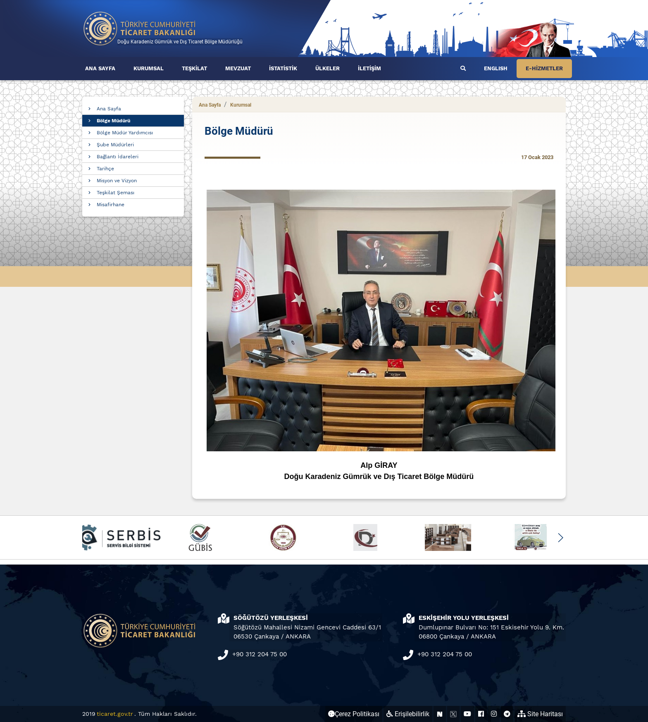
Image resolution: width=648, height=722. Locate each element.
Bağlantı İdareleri (117, 157)
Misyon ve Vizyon (117, 180)
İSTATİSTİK (283, 68)
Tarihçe (105, 169)
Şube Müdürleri (115, 145)
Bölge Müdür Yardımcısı (125, 133)
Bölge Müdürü (113, 121)
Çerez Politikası (353, 714)
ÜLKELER (327, 68)
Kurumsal (240, 105)
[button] (560, 538)
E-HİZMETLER (544, 68)
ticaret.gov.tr (115, 713)
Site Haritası (540, 714)
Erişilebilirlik (407, 714)
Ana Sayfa (109, 109)
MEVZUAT (238, 68)
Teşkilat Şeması (115, 192)
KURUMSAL (148, 68)
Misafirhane (110, 204)
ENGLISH (495, 68)
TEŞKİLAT (194, 68)
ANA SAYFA (100, 68)
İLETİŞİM (369, 68)
